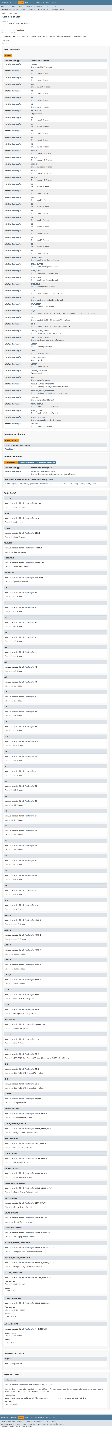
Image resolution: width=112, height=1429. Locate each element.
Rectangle (16, 64)
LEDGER (34, 344)
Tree (31, 2)
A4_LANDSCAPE (37, 111)
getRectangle (37, 471)
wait (82, 484)
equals (15, 484)
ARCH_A (34, 151)
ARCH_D (34, 171)
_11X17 (34, 64)
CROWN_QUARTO (37, 264)
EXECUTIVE (35, 284)
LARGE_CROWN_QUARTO (40, 337)
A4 (32, 104)
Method (32, 9)
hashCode (44, 484)
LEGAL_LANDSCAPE (38, 357)
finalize (24, 484)
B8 (32, 244)
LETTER (34, 364)
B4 (32, 217)
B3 (32, 211)
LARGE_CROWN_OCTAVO (40, 331)
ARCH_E (34, 177)
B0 (32, 184)
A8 (32, 137)
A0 (32, 71)
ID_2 (33, 317)
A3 (32, 97)
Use (26, 2)
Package (13, 2)
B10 (32, 197)
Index (48, 2)
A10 (32, 84)
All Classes (51, 7)
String (47, 471)
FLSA (33, 291)
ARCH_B (34, 157)
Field (18, 9)
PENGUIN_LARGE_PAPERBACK (42, 384)
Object (13, 32)
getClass (34, 484)
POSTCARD (35, 397)
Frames (29, 7)
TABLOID (34, 424)
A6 (32, 124)
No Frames (38, 7)
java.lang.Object (9, 21)
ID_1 (33, 311)
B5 (32, 224)
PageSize (9, 449)
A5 (32, 118)
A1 (32, 78)
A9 (32, 144)
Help (54, 2)
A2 (32, 91)
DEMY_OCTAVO (36, 271)
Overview (4, 2)
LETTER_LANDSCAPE (39, 371)
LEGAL (33, 351)
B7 (32, 237)
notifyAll (63, 484)
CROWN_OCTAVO (37, 257)
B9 (32, 251)
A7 (32, 131)
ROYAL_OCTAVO (37, 404)
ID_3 (33, 324)
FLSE (33, 297)
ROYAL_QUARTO (37, 410)
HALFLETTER (36, 304)
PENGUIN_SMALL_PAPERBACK (42, 390)
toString (74, 484)
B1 (32, 191)
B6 (32, 231)
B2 (32, 204)
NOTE (33, 377)
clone (7, 484)
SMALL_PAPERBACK (38, 417)
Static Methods (27, 463)
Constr (24, 9)
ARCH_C (34, 164)
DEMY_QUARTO (36, 277)
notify (53, 484)
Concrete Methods (46, 463)
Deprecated (39, 2)
